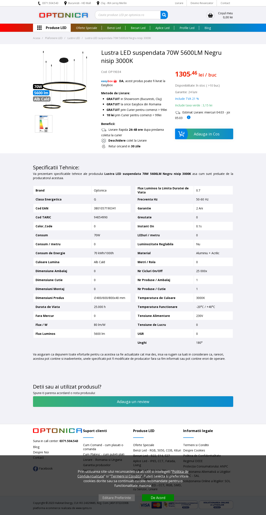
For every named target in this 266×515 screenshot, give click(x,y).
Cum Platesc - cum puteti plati (103, 454)
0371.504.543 (50, 3)
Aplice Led (162, 28)
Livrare (179, 3)
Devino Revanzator (202, 3)
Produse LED (56, 27)
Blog (207, 28)
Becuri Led (138, 28)
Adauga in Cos (197, 134)
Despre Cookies (194, 450)
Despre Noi (41, 452)
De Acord (158, 497)
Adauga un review (133, 401)
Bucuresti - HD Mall (80, 3)
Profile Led (187, 28)
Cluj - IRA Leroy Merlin (114, 3)
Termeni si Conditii (196, 445)
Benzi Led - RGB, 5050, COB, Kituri (157, 450)
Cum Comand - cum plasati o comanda (103, 447)
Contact (225, 3)
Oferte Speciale (86, 28)
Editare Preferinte (116, 497)
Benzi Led (114, 28)
